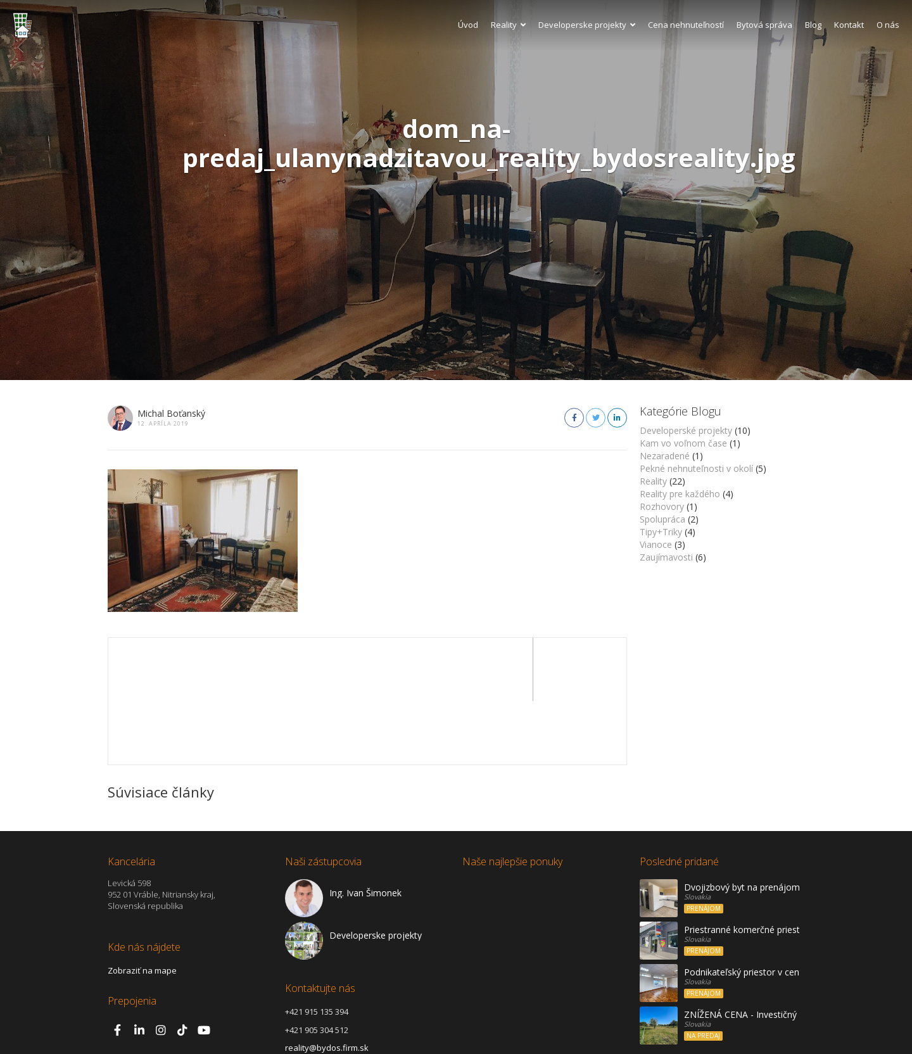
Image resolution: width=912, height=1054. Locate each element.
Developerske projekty (586, 24)
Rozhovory (662, 506)
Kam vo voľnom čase (683, 443)
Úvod (468, 24)
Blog (813, 24)
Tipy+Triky (661, 532)
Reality (508, 24)
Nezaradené (665, 456)
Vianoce (656, 544)
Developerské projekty (686, 430)
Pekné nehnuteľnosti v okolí (696, 468)
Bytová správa (764, 24)
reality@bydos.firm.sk (327, 984)
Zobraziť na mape (142, 907)
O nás (888, 24)
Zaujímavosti (666, 557)
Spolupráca (662, 519)
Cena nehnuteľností (686, 24)
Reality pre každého (680, 494)
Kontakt (849, 24)
